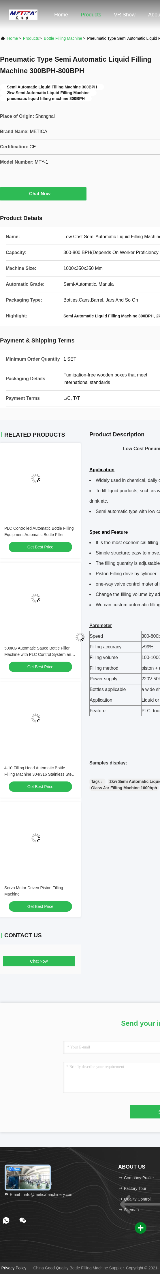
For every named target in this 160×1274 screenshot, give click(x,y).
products (31, 38)
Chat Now (43, 193)
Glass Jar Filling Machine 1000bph (124, 787)
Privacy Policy (13, 1268)
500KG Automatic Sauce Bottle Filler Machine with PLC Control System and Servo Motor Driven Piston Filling (39, 654)
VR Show (124, 15)
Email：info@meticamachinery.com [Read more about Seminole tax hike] (39, 1194)
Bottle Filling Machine (63, 38)
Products (91, 15)
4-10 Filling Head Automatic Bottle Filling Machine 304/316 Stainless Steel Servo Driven (39, 774)
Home (61, 15)
